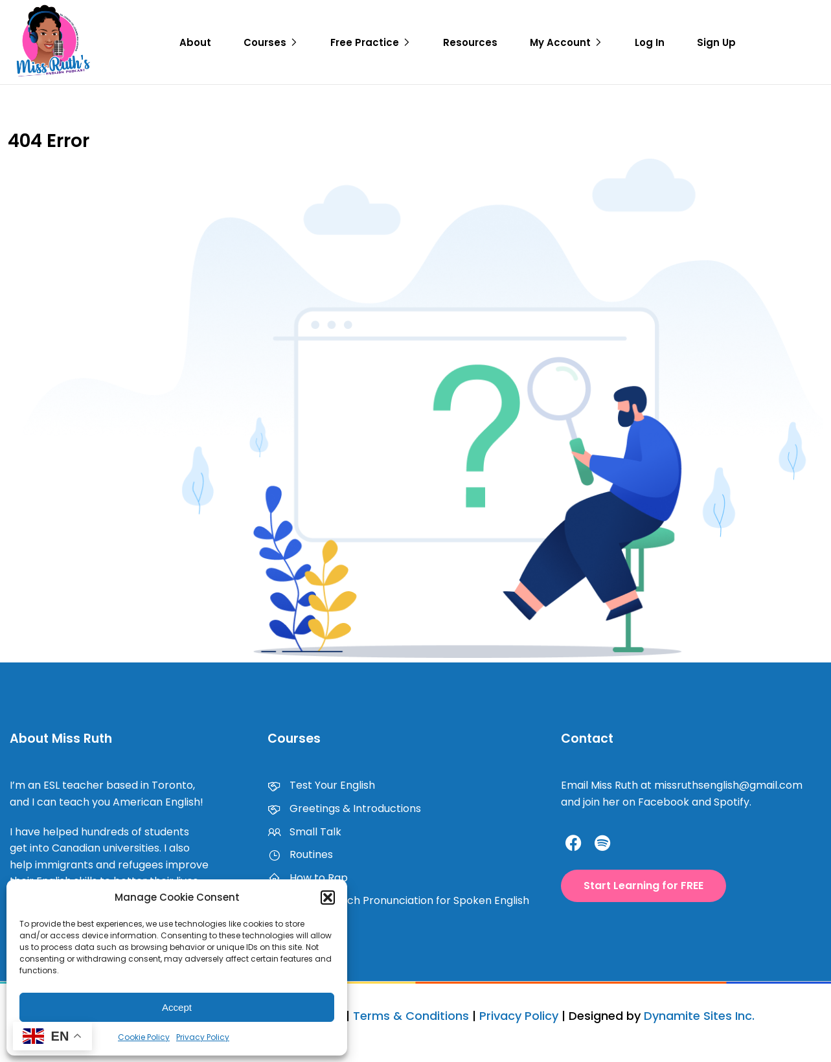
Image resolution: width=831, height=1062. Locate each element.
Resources (470, 42)
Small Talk (304, 831)
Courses (265, 42)
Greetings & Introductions (344, 808)
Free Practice (364, 42)
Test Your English (321, 785)
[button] (327, 897)
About (195, 42)
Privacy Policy (202, 1037)
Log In (650, 42)
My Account (560, 42)
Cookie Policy (144, 1037)
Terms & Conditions (411, 1016)
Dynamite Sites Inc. (699, 1016)
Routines (300, 854)
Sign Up (716, 42)
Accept (177, 1007)
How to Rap (308, 877)
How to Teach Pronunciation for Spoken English (398, 900)
